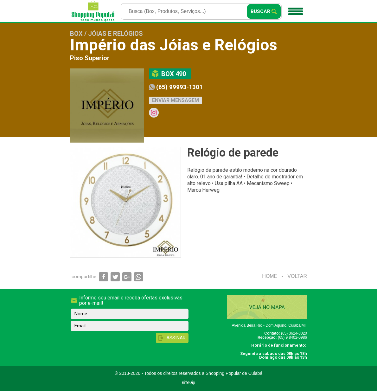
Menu (294, 9)
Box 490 (173, 74)
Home (269, 276)
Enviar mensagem (175, 100)
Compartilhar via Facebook (103, 276)
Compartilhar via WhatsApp (138, 276)
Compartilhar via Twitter (115, 276)
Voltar (297, 276)
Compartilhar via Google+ (126, 276)
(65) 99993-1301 (179, 87)
